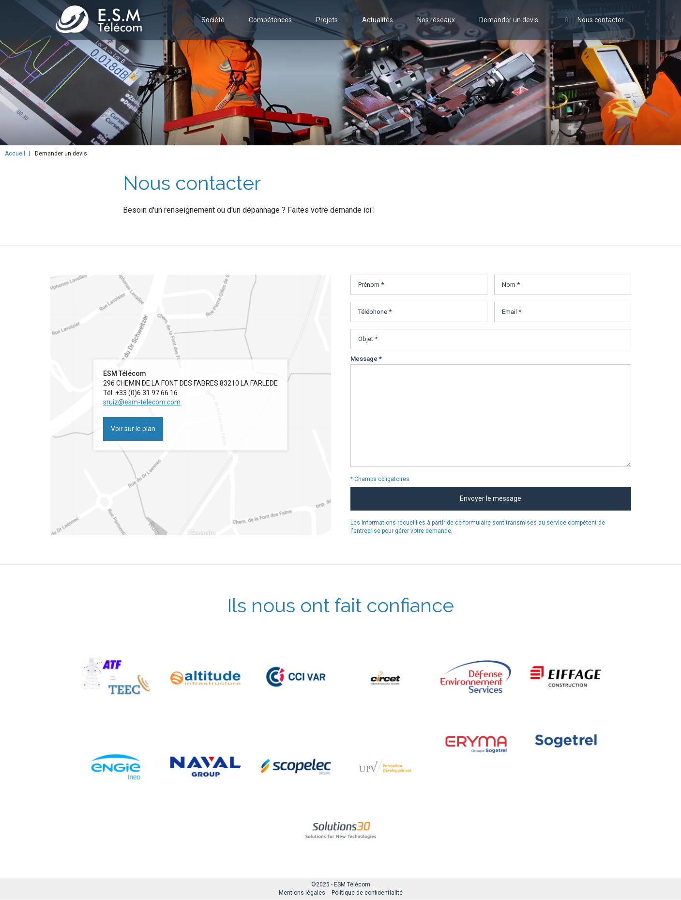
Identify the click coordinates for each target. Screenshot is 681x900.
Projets (327, 26)
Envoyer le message (490, 498)
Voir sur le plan (133, 429)
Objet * (368, 338)
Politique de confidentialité (367, 892)
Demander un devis (508, 26)
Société (213, 26)
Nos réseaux (436, 26)
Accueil (15, 153)
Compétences (270, 26)
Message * (366, 359)
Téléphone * (375, 311)
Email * (511, 311)
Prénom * (371, 284)
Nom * (511, 284)
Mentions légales (302, 892)
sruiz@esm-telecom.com (142, 402)
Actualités (377, 26)
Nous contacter (593, 26)
